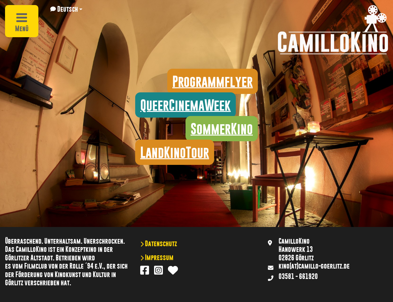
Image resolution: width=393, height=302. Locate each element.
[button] (66, 9)
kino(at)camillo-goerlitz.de (314, 266)
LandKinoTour (174, 152)
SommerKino (222, 128)
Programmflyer (212, 81)
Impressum (159, 257)
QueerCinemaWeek (185, 105)
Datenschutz (160, 243)
